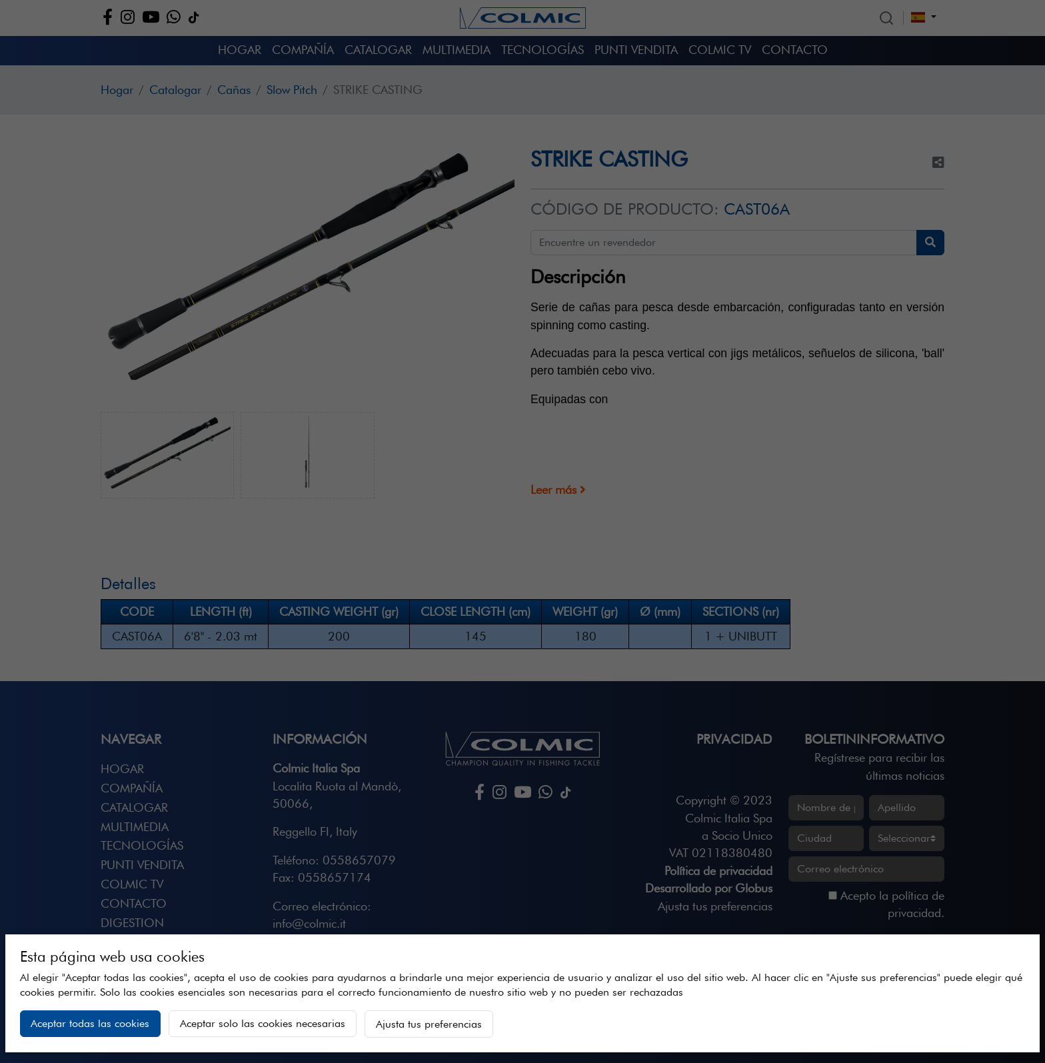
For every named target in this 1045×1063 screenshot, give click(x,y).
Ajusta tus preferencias (429, 1024)
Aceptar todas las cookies (90, 1023)
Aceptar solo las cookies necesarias (262, 1023)
